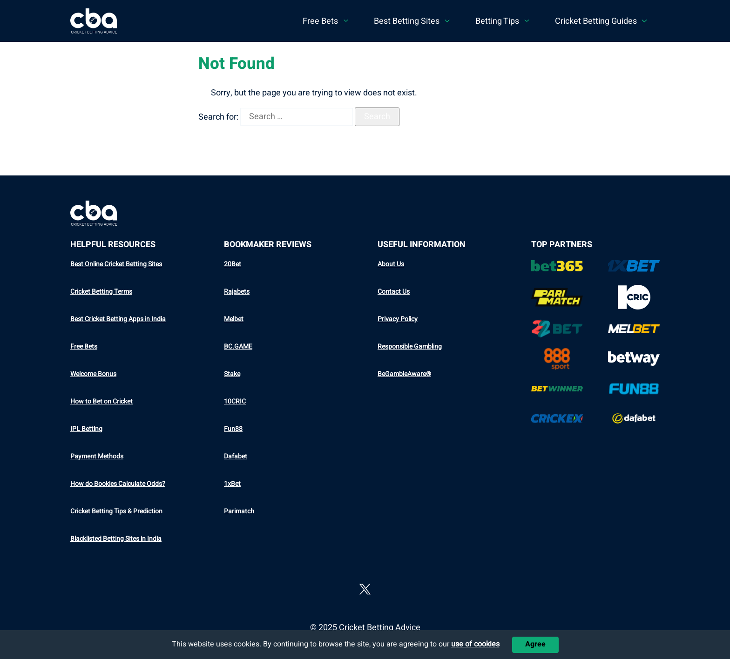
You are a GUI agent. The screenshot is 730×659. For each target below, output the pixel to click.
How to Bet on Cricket (101, 401)
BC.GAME (238, 346)
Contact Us (394, 291)
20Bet (232, 264)
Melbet (233, 319)
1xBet (232, 484)
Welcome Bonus (93, 374)
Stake (232, 374)
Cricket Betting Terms (101, 291)
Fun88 (233, 429)
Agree (535, 644)
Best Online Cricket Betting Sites (116, 264)
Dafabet (235, 456)
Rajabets (237, 291)
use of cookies (475, 644)
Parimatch (239, 511)
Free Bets (83, 346)
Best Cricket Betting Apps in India (118, 319)
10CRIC (235, 401)
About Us (391, 264)
